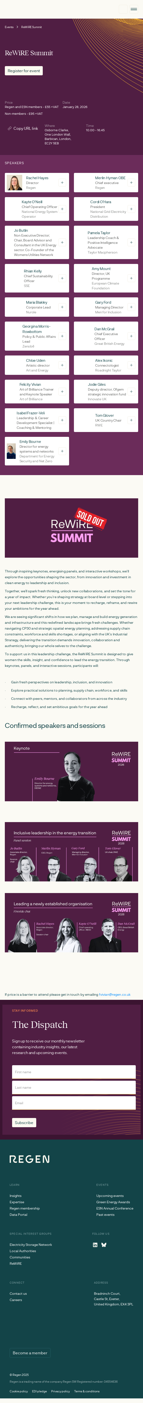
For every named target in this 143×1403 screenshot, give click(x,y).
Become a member (30, 1352)
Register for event (24, 70)
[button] (134, 9)
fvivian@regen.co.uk (115, 994)
